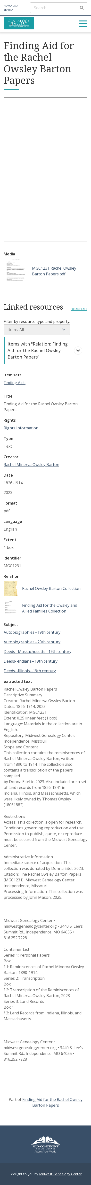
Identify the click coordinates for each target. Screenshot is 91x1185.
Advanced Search (11, 8)
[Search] (58, 7)
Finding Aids (14, 382)
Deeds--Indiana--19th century (31, 661)
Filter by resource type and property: (37, 327)
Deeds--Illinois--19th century (30, 670)
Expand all (79, 309)
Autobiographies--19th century (32, 632)
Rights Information (21, 428)
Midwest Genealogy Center (60, 1174)
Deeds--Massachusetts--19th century (37, 651)
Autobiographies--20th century (32, 642)
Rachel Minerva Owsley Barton (31, 464)
